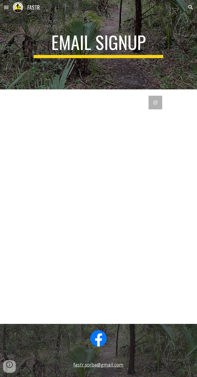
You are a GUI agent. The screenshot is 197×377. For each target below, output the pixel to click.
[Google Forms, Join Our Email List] (98, 207)
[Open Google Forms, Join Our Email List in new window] (155, 102)
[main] (98, 44)
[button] (6, 7)
